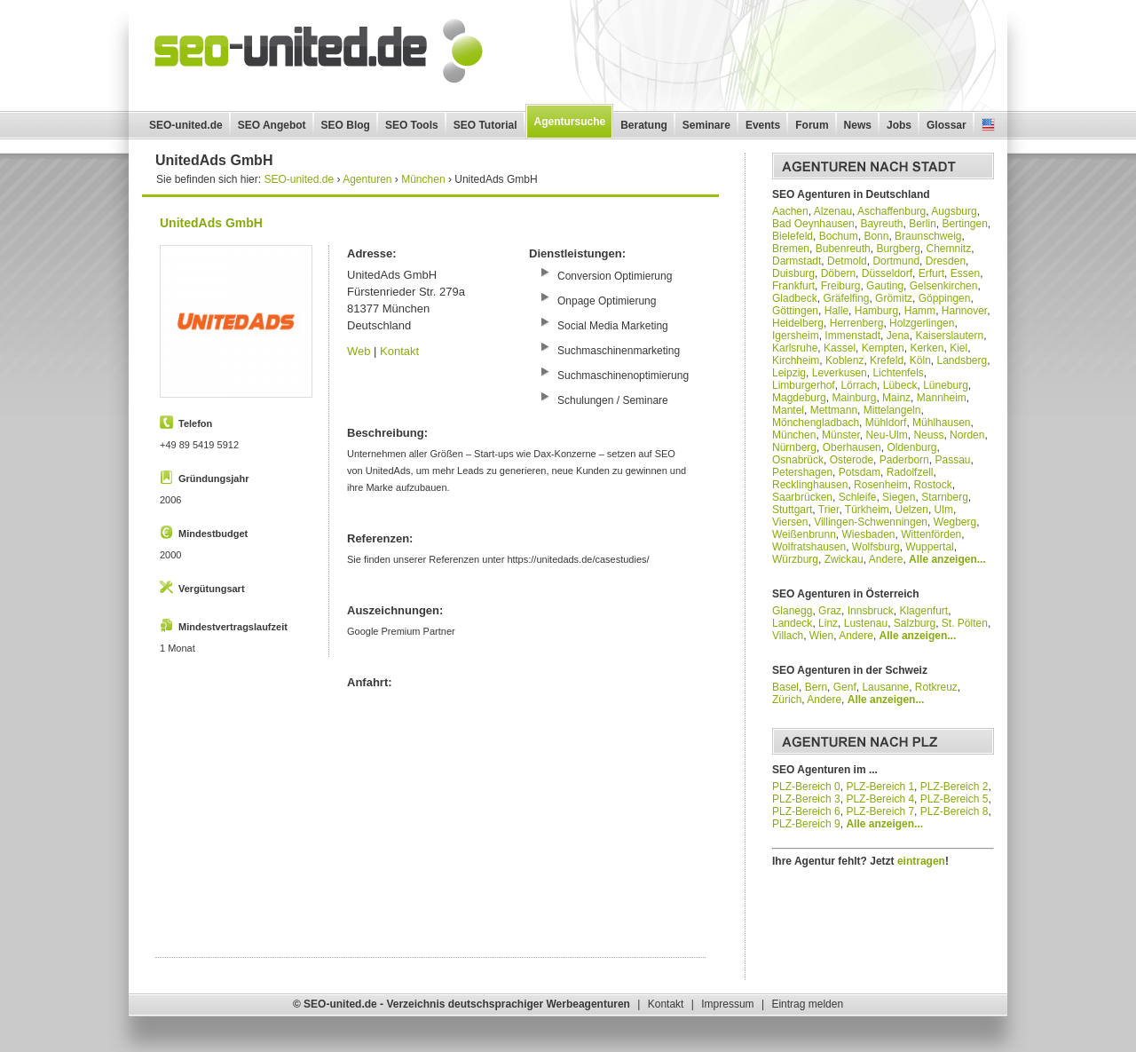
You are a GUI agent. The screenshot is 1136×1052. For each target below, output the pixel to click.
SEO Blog (345, 125)
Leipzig (789, 373)
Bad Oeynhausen (813, 224)
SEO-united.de (186, 125)
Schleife (858, 497)
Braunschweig (928, 236)
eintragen (921, 861)
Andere (886, 559)
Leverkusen (839, 373)
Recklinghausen (810, 485)
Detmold (847, 261)
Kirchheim (795, 360)
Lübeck (900, 385)
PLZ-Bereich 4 (880, 799)
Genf (844, 687)
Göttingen (795, 311)
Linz (828, 623)
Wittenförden (931, 534)
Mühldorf (886, 422)
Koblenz (844, 360)
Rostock (932, 485)
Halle (836, 311)
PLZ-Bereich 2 (954, 786)
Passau (952, 460)
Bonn (876, 236)
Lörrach (858, 385)
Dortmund (895, 261)
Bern (816, 687)
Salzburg (914, 623)
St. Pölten (965, 623)
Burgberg (897, 248)
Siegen (898, 497)
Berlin (922, 224)
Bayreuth (881, 224)
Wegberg (955, 522)
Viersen (790, 522)
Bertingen (964, 224)
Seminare (706, 125)
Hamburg (876, 311)
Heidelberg (798, 323)
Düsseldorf (887, 273)
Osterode (851, 460)
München (794, 435)
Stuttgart (792, 509)
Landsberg (961, 360)
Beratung (643, 125)
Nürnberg (794, 447)
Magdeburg (799, 398)
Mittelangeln (892, 410)
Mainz (896, 398)
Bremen (790, 248)
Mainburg (854, 398)
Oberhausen (852, 447)
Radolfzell (910, 472)
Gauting (884, 286)
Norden (967, 435)
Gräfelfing (846, 298)
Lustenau (866, 623)
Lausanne (885, 687)
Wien (821, 635)
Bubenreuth (843, 248)
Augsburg (953, 211)
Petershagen (802, 472)
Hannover (964, 311)
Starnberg (944, 497)
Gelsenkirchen (944, 286)
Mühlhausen (941, 422)
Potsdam (859, 472)
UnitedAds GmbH (211, 223)
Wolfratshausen (809, 547)
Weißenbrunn (804, 534)
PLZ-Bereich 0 (806, 786)
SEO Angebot (272, 125)
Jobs (899, 125)
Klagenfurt (923, 611)
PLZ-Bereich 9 (806, 824)
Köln (920, 360)
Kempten (883, 348)
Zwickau (844, 559)
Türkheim (867, 509)
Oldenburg (911, 447)
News (858, 125)
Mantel (788, 410)
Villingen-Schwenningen (870, 522)
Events (763, 125)
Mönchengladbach (815, 422)
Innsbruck (871, 611)
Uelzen (911, 509)
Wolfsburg (876, 547)
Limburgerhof (803, 385)
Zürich (786, 699)
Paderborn (904, 460)
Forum (811, 125)
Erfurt (931, 273)
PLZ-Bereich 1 (880, 786)
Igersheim (795, 335)
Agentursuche (570, 121)
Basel (785, 687)
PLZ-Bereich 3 (806, 799)
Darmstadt (796, 261)
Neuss (928, 435)
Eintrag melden (807, 1004)
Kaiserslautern (949, 335)
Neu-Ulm (886, 435)
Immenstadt (852, 335)
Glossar (946, 125)
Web (359, 351)
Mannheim (941, 398)
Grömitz (893, 298)
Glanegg (792, 611)
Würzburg (795, 559)
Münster (841, 435)
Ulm (944, 509)
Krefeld (886, 360)
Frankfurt (793, 286)
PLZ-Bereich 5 (954, 799)
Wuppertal (929, 547)
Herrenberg (857, 323)
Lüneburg (945, 385)
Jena (898, 335)
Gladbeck (794, 298)
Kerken (926, 348)
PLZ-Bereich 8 (954, 811)
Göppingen (945, 298)
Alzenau (833, 211)
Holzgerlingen (921, 323)
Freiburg (841, 286)
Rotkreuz (936, 687)
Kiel (958, 348)
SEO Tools (411, 125)
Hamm (919, 311)
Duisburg (793, 273)
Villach (787, 635)
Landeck (792, 623)
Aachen (790, 211)
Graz (829, 611)
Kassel (840, 348)
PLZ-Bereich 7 (880, 811)
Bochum (838, 236)
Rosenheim (881, 485)
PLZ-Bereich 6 (806, 811)
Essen (965, 273)
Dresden (946, 261)
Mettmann (833, 410)
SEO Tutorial (485, 125)
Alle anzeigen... (947, 559)
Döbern (838, 273)
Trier (829, 509)
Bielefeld (792, 236)
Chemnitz (948, 248)
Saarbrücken (802, 497)
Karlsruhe (794, 348)
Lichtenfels (897, 373)
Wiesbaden (868, 534)
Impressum (727, 1004)
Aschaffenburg (891, 211)
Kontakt (399, 351)
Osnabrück (798, 460)
